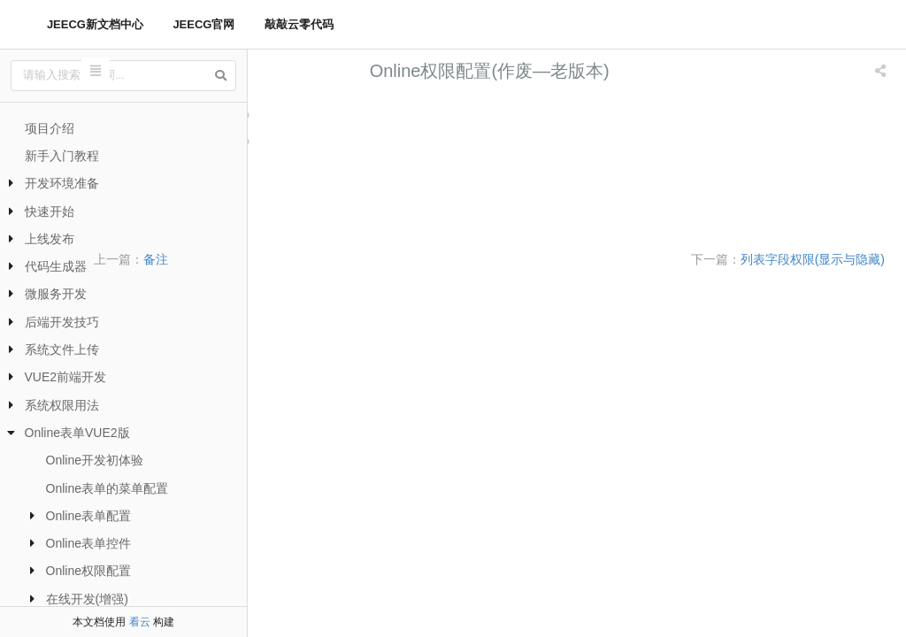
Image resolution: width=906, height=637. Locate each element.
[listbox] (882, 71)
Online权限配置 (88, 571)
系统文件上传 (62, 349)
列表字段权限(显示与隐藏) (346, 113)
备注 (331, 259)
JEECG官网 (203, 24)
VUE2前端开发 (66, 377)
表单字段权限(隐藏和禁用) (346, 140)
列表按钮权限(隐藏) (326, 166)
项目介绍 (49, 128)
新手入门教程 (62, 156)
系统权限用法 (62, 405)
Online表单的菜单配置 (107, 488)
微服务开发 (56, 294)
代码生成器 (56, 266)
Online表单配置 (88, 516)
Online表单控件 (88, 543)
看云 (139, 622)
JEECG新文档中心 (95, 24)
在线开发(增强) (87, 599)
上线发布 (49, 239)
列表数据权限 (309, 193)
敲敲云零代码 (299, 24)
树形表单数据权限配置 (335, 219)
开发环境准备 (62, 183)
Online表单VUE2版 (77, 433)
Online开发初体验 (94, 460)
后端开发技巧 (62, 322)
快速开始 (49, 211)
